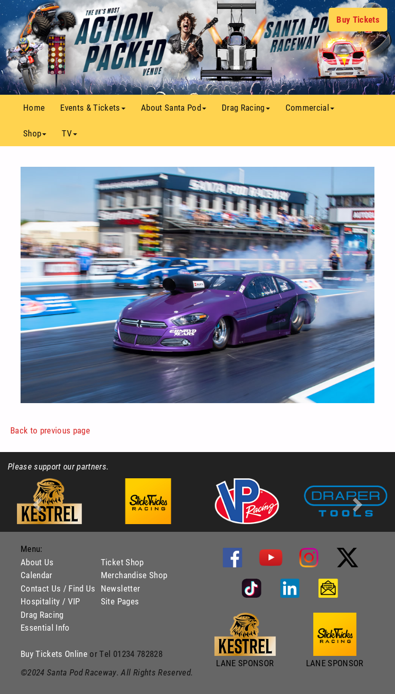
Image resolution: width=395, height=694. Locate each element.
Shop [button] (34, 133)
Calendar (36, 575)
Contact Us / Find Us (58, 588)
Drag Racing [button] (246, 107)
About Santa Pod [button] (173, 107)
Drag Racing (42, 614)
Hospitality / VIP (50, 601)
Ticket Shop (122, 562)
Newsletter (120, 588)
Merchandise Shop (134, 575)
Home (37, 107)
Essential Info (45, 627)
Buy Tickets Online (54, 654)
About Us (37, 562)
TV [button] (69, 133)
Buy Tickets (358, 19)
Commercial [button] (309, 107)
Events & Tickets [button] (92, 107)
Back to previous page (50, 430)
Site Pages (120, 601)
